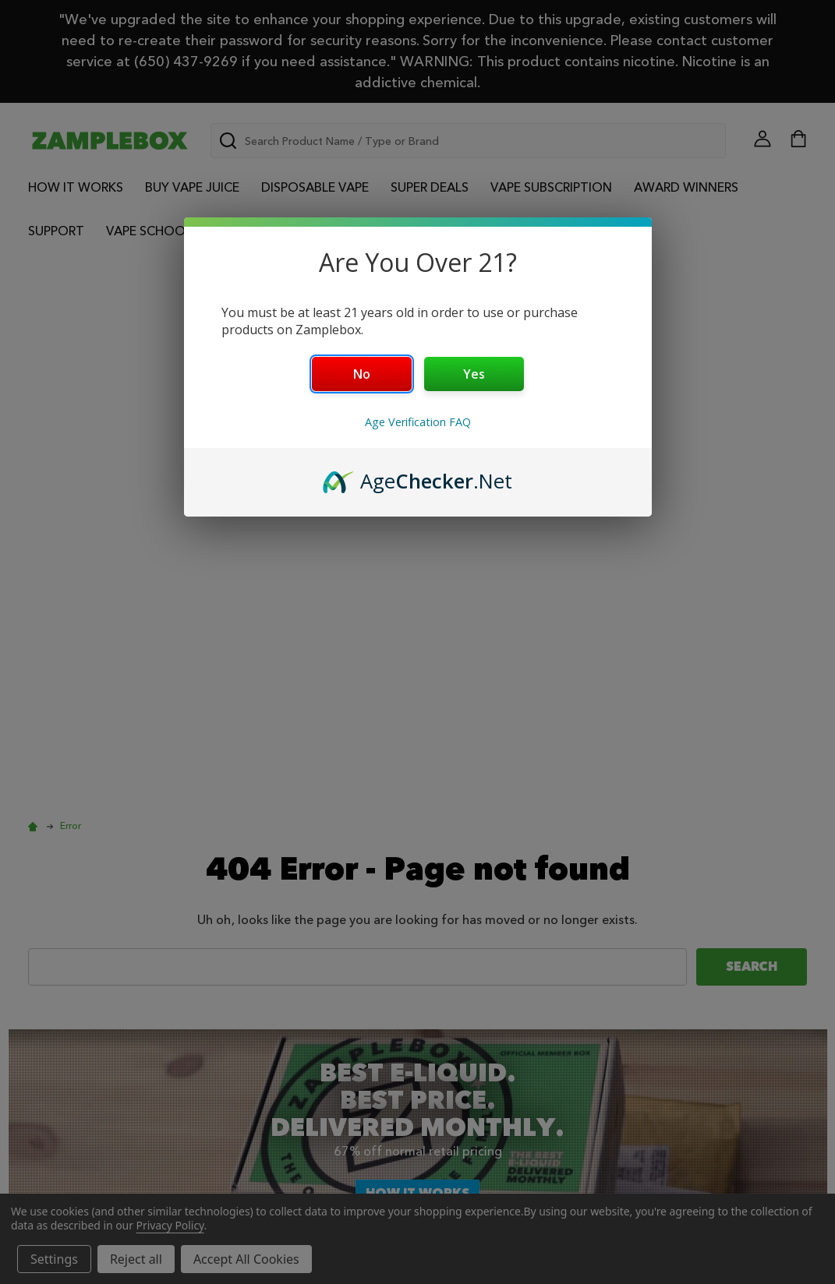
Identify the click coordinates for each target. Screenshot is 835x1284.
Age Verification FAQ (418, 421)
